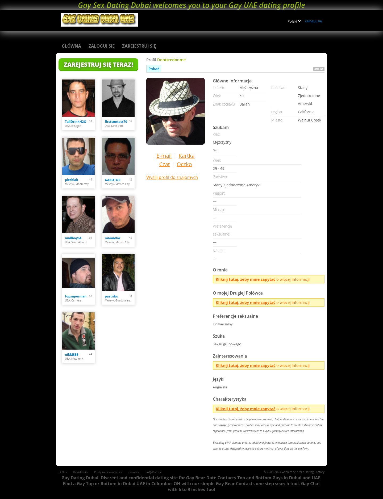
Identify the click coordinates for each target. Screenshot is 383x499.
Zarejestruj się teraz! (98, 64)
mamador (112, 238)
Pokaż (153, 68)
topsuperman (75, 296)
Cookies (133, 472)
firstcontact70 (116, 121)
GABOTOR (112, 180)
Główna (71, 46)
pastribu (111, 296)
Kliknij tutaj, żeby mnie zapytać (245, 279)
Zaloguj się (313, 21)
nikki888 (71, 354)
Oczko (184, 164)
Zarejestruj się (139, 46)
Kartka (186, 155)
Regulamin (80, 472)
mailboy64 (73, 238)
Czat (164, 164)
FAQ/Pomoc (153, 472)
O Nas (63, 472)
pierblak (71, 180)
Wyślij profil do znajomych (172, 177)
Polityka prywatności (108, 472)
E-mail (164, 155)
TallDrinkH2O (75, 121)
